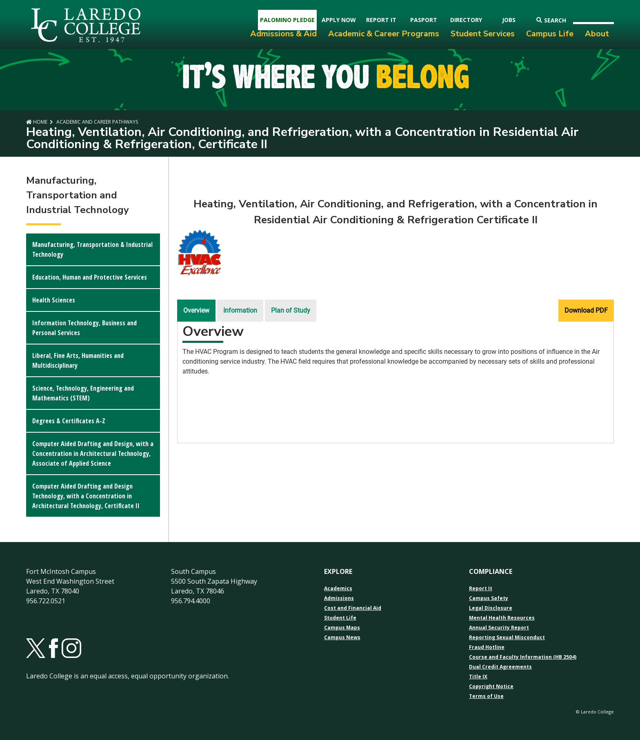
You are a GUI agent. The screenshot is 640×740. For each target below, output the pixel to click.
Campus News (342, 638)
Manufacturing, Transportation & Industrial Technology (92, 249)
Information (240, 310)
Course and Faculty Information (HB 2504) (522, 657)
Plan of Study (290, 310)
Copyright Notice (491, 686)
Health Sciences (53, 300)
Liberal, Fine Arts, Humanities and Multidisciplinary (78, 360)
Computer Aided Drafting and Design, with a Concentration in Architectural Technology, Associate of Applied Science (92, 453)
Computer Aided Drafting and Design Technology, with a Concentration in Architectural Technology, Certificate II (86, 496)
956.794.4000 (190, 600)
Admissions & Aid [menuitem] (283, 33)
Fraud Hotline (486, 647)
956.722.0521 (45, 600)
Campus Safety (488, 598)
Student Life (340, 618)
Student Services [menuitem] (483, 33)
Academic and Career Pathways (96, 121)
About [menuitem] (597, 33)
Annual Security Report (499, 628)
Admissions (339, 598)
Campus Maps (342, 628)
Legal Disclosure (490, 608)
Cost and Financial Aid (352, 608)
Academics (338, 589)
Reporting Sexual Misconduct (507, 638)
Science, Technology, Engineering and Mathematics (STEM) (83, 393)
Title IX (478, 677)
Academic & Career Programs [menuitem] (383, 33)
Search (551, 20)
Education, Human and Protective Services (89, 277)
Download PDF (586, 310)
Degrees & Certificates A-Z (68, 420)
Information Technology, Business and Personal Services (84, 327)
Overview (196, 310)
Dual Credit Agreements (500, 667)
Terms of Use (486, 696)
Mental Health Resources (502, 618)
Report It (480, 589)
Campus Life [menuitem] (549, 33)
